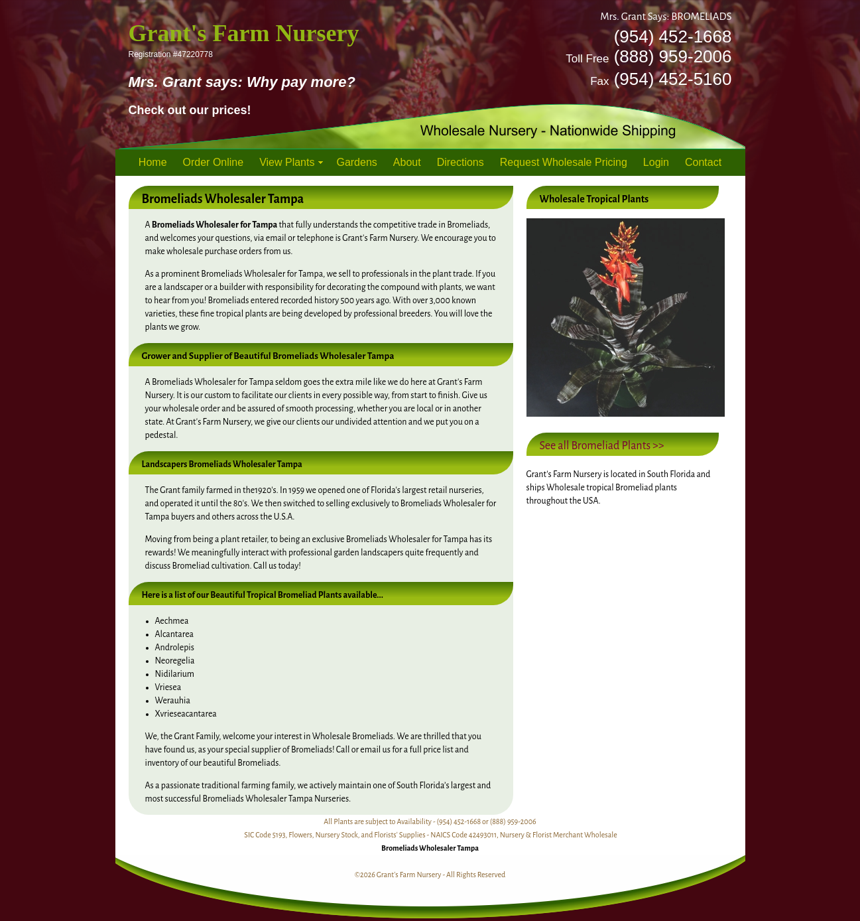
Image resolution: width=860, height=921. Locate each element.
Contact (703, 162)
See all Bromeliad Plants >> (602, 446)
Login (656, 162)
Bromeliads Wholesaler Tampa (430, 848)
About (407, 162)
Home (153, 162)
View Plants (286, 162)
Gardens (356, 162)
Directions (460, 162)
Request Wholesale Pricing (563, 162)
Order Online (213, 162)
